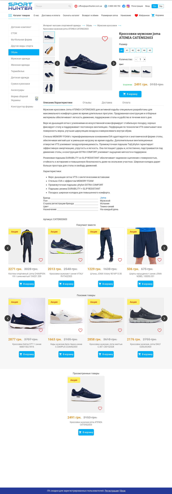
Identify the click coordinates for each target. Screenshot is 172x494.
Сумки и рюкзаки (20, 83)
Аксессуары (17, 90)
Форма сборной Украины (19, 98)
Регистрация (137, 6)
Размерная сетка (109, 15)
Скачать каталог (71, 15)
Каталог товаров (19, 15)
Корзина (157, 15)
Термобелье (17, 71)
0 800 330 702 (112, 6)
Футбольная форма (21, 39)
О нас (36, 15)
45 (150, 53)
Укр (160, 6)
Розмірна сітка (127, 102)
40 (121, 53)
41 (127, 53)
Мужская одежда (20, 58)
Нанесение (126, 15)
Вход (147, 6)
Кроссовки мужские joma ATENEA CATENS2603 (86, 427)
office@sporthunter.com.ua (88, 6)
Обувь (14, 52)
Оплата (126, 109)
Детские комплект (21, 27)
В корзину (130, 97)
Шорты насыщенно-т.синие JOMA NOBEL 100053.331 (145, 279)
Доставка (107, 109)
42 (133, 53)
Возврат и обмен (90, 15)
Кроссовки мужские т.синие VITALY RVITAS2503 (66, 279)
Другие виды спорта (22, 46)
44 (144, 53)
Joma (103, 205)
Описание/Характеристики (57, 109)
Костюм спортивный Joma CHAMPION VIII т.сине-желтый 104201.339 (26, 279)
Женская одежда (20, 65)
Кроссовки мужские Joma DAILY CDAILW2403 (145, 349)
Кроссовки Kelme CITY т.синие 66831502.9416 (26, 349)
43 (138, 53)
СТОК (14, 33)
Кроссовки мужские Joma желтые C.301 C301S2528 (105, 349)
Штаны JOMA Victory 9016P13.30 (106, 277)
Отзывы (87, 109)
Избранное (142, 15)
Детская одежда (20, 77)
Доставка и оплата (51, 15)
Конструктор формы (22, 106)
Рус (154, 6)
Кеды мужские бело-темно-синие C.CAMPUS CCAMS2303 (66, 349)
